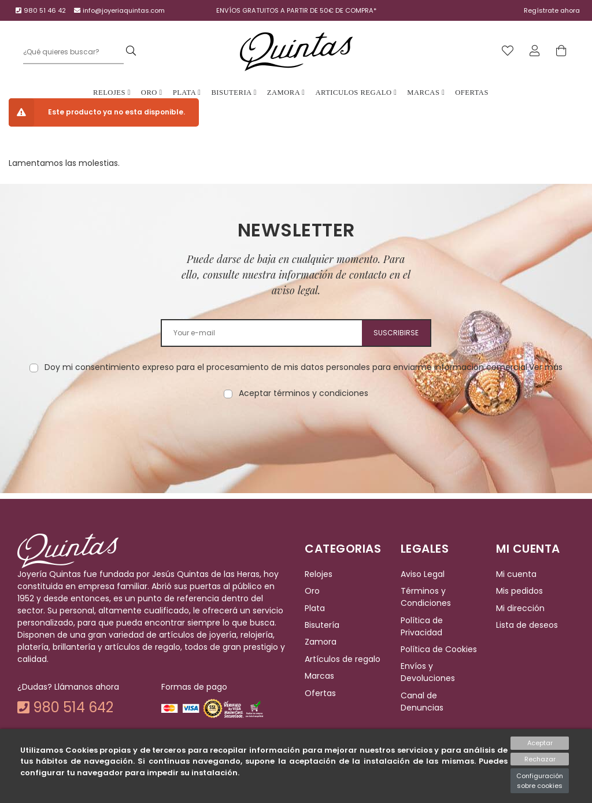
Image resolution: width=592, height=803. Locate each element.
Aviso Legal (423, 574)
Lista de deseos (527, 625)
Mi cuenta (516, 574)
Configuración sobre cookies (539, 780)
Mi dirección (520, 608)
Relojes (112, 92)
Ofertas (472, 92)
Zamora (286, 92)
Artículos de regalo (342, 659)
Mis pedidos (519, 591)
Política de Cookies (439, 649)
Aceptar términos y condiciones (303, 393)
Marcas (426, 92)
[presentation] (296, 435)
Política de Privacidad (422, 626)
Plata (187, 92)
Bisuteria (233, 92)
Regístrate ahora (552, 10)
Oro (151, 92)
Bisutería (322, 625)
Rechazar (540, 759)
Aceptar (540, 743)
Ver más (546, 367)
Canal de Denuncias (422, 701)
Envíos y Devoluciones (428, 672)
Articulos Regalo (356, 92)
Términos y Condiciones (426, 597)
